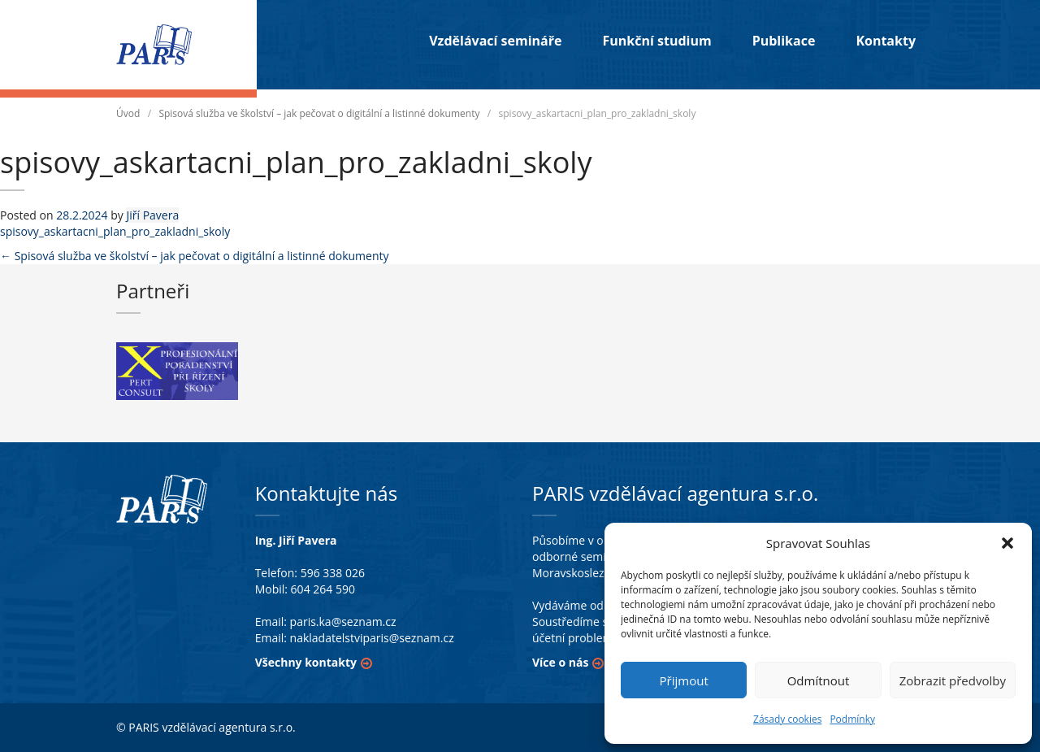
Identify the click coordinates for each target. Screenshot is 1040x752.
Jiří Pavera (152, 215)
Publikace (784, 41)
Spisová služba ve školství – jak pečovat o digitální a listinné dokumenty (318, 113)
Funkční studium (656, 41)
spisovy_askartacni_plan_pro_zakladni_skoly (115, 231)
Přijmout (684, 680)
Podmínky (852, 719)
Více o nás (560, 662)
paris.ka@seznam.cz (343, 621)
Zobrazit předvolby (952, 680)
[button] (1007, 543)
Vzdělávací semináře (495, 41)
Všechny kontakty (306, 662)
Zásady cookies (787, 719)
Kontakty (886, 41)
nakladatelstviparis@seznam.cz (372, 638)
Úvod (128, 113)
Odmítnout (818, 680)
